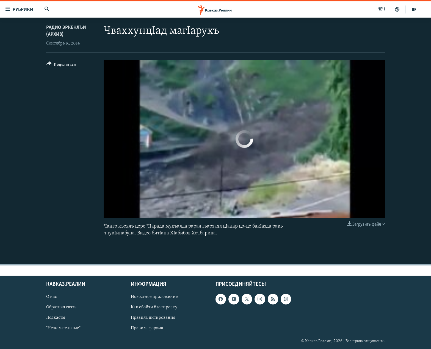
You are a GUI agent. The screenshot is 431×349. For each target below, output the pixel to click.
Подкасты (55, 317)
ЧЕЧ (381, 9)
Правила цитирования (153, 317)
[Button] (61, 65)
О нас (51, 297)
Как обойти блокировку (154, 307)
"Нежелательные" (63, 328)
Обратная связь (61, 307)
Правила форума (147, 328)
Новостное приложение (154, 297)
